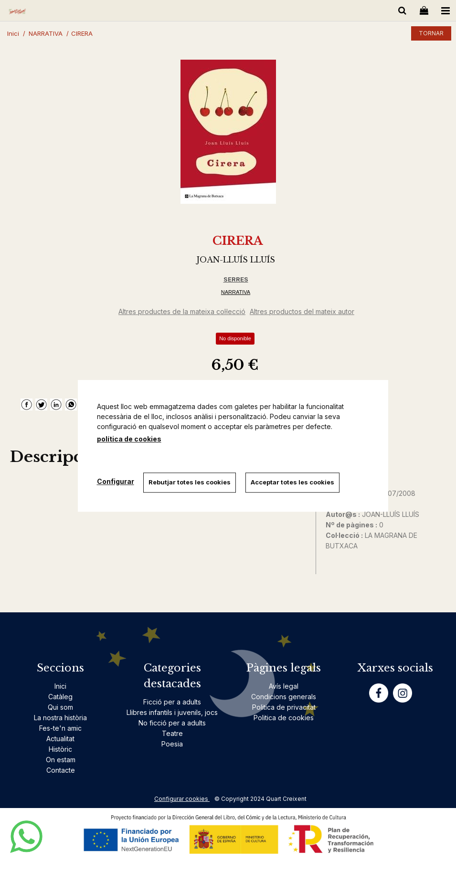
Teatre (172, 733)
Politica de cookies (284, 718)
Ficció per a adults (172, 702)
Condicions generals (283, 697)
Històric (60, 749)
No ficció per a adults (172, 723)
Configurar (115, 481)
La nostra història (60, 718)
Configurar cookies (182, 798)
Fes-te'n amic (60, 728)
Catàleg (60, 697)
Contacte (60, 770)
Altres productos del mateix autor (302, 311)
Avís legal (283, 686)
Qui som (60, 707)
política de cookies (129, 439)
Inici (60, 686)
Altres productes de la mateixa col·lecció (181, 311)
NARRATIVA (235, 292)
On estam (60, 760)
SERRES (235, 279)
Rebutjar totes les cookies (190, 482)
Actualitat (60, 739)
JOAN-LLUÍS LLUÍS (236, 259)
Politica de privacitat (284, 707)
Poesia (172, 744)
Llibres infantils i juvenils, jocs (172, 712)
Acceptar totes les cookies (293, 482)
